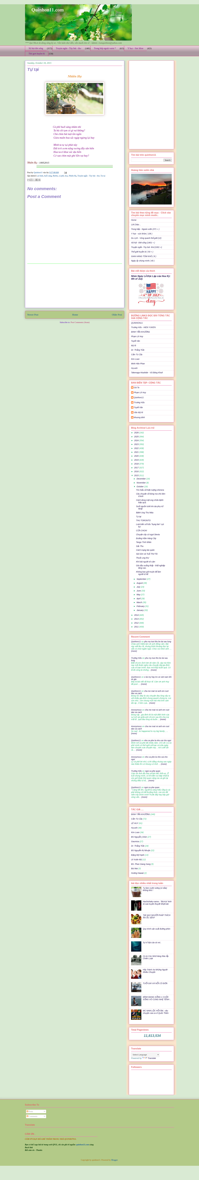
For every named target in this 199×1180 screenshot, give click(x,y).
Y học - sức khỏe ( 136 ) (141, 234)
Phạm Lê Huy (137, 336)
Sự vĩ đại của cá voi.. (152, 942)
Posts (30, 1111)
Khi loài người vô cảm (145, 562)
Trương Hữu (139, 402)
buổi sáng (48, 176)
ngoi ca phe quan (152, 771)
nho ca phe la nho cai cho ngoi (157, 740)
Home (75, 314)
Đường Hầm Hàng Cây (146, 538)
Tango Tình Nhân (143, 542)
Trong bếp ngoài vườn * (105, 48)
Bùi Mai (134, 868)
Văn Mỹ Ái (138, 412)
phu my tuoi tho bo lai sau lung (157, 641)
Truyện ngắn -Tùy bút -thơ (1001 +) (146, 247)
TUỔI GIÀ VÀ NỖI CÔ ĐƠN (155, 983)
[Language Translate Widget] (145, 1054)
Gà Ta (136, 387)
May (139, 594)
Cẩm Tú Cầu (136, 354)
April (139, 598)
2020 (136, 456)
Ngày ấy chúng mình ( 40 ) (143, 261)
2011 (136, 627)
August (140, 583)
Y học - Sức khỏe (135, 48)
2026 (136, 432)
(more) (134, 651)
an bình (40, 176)
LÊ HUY (134, 823)
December (141, 479)
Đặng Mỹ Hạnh (137, 855)
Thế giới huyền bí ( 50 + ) (142, 252)
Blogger (114, 1160)
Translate (149, 1058)
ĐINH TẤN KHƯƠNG (140, 332)
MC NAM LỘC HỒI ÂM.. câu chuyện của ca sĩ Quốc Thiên (156, 1012)
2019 (136, 460)
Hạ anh (134, 368)
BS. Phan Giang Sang (141, 864)
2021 (136, 452)
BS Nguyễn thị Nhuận (140, 850)
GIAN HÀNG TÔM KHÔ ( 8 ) (143, 256)
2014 (136, 615)
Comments (32, 1116)
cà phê (61, 176)
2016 (136, 471)
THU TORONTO (143, 520)
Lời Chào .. (136, 224)
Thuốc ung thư (142, 558)
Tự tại (138, 516)
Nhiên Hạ (72, 176)
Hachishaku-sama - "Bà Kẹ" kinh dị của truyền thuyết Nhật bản (157, 902)
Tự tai (103, 176)
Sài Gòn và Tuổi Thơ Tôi (147, 554)
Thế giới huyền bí (37, 53)
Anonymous (136, 710)
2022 (136, 448)
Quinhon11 (38, 172)
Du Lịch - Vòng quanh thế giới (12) (146, 238)
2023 (136, 444)
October (140, 486)
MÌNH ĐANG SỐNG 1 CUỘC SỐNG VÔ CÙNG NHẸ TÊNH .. (157, 998)
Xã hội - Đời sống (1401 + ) (143, 242)
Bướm (55, 176)
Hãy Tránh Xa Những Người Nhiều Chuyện (155, 971)
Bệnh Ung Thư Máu (144, 512)
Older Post (117, 314)
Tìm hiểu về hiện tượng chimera (150, 490)
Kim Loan (135, 359)
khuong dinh (139, 417)
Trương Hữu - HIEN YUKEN (143, 327)
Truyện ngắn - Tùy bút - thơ (68, 48)
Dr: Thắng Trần (137, 350)
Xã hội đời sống (36, 48)
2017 (136, 467)
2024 (136, 440)
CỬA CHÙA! (141, 530)
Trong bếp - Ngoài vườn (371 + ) (145, 229)
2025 (136, 436)
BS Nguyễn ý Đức (139, 837)
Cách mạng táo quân (145, 550)
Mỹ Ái (133, 345)
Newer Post (32, 314)
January (140, 610)
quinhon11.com (82, 1145)
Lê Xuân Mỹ (136, 859)
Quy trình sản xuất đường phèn (156, 929)
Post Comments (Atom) (80, 322)
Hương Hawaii (137, 873)
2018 (136, 464)
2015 (136, 475)
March (140, 602)
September (142, 579)
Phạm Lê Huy (140, 392)
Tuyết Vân (135, 341)
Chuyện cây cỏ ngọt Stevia (148, 534)
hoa (66, 176)
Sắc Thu (139, 546)
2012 (136, 623)
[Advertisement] (75, 286)
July (139, 587)
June (139, 591)
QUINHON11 (137, 323)
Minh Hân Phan (138, 363)
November (141, 483)
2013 (136, 619)
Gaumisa (135, 841)
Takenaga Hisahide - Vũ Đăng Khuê (147, 372)
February (141, 606)
